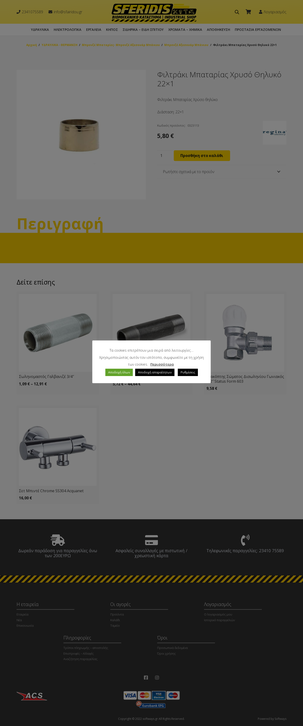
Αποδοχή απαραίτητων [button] (155, 372)
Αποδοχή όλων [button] (119, 372)
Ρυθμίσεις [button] (188, 372)
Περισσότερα (162, 364)
